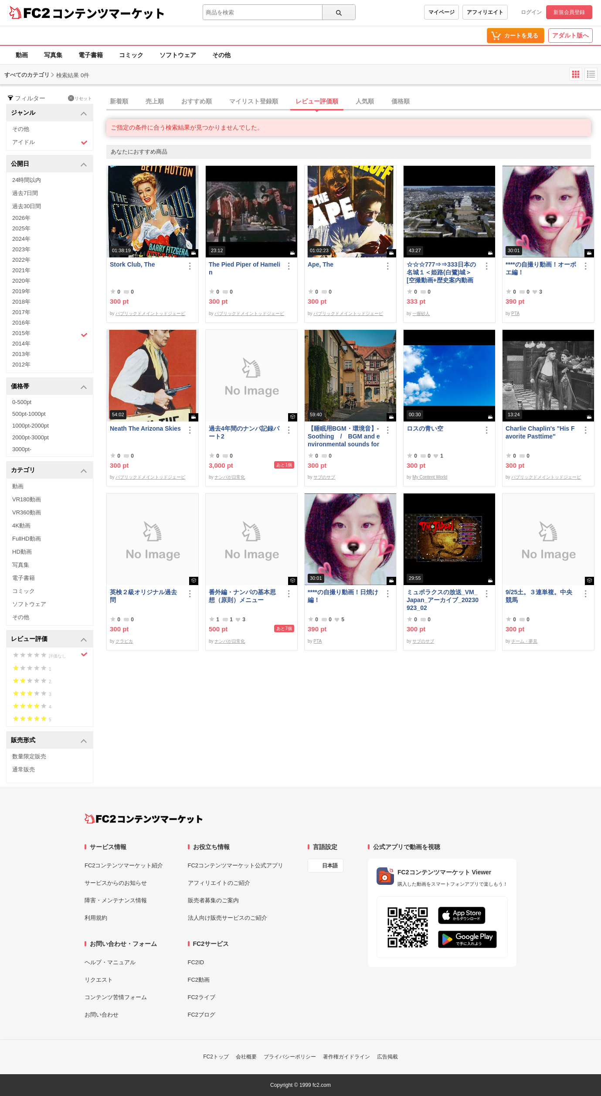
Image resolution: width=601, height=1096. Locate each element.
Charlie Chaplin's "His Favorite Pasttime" (540, 432)
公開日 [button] (49, 164)
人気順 (365, 101)
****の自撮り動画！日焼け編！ (343, 596)
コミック (131, 54)
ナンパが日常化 (229, 477)
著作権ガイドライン (346, 1057)
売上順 (155, 101)
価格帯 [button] (49, 387)
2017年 (21, 312)
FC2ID (196, 962)
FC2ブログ (202, 1014)
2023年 (21, 249)
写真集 (53, 54)
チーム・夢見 (524, 641)
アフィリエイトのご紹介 (219, 883)
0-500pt (21, 402)
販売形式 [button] (49, 740)
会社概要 (246, 1057)
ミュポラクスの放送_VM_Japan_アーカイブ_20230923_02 (443, 600)
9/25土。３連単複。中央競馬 (539, 596)
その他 (221, 54)
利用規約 (96, 917)
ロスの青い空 (425, 428)
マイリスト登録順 (253, 101)
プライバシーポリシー (290, 1057)
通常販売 (23, 769)
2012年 (21, 364)
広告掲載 (387, 1057)
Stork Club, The (132, 264)
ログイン (531, 12)
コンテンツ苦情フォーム (116, 997)
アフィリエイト (485, 12)
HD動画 (22, 551)
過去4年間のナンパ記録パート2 (244, 432)
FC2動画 (199, 979)
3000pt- (21, 449)
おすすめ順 (196, 101)
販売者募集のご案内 (213, 900)
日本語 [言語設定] (330, 866)
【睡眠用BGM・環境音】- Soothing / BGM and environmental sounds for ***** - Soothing (344, 436)
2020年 (21, 280)
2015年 (50, 334)
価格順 (400, 101)
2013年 (21, 354)
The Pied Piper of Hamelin (244, 268)
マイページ (441, 12)
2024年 (21, 239)
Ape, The (320, 264)
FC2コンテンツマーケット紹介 (124, 865)
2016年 (21, 322)
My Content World (429, 477)
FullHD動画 (26, 538)
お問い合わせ (102, 1014)
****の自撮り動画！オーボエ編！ (541, 268)
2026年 (21, 218)
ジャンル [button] (49, 113)
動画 (22, 54)
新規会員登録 (569, 12)
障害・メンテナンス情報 (116, 900)
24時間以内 (26, 180)
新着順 (119, 101)
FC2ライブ (202, 997)
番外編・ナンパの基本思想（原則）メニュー (242, 596)
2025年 (21, 228)
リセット (80, 98)
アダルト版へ (570, 35)
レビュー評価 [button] (49, 639)
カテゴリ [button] (49, 470)
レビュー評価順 (316, 101)
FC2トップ (216, 1057)
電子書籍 (90, 54)
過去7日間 (25, 193)
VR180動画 (26, 499)
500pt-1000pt (29, 414)
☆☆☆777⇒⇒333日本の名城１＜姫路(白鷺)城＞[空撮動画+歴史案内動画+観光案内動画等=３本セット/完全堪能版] (441, 272)
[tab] (353, 101)
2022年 (21, 260)
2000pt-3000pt (30, 437)
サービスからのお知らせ (116, 883)
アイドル (50, 142)
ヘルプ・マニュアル (110, 962)
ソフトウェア (178, 54)
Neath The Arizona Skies (145, 428)
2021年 (21, 270)
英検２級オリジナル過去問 (143, 596)
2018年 (21, 301)
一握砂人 (421, 313)
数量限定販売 (29, 756)
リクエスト (99, 979)
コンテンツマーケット (108, 13)
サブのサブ (324, 477)
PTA (515, 313)
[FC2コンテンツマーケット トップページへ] (144, 818)
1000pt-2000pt (30, 425)
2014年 (21, 343)
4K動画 (21, 525)
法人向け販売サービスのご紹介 (227, 917)
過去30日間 (26, 206)
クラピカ (124, 641)
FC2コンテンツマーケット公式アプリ (236, 865)
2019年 (21, 291)
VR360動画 (26, 512)
